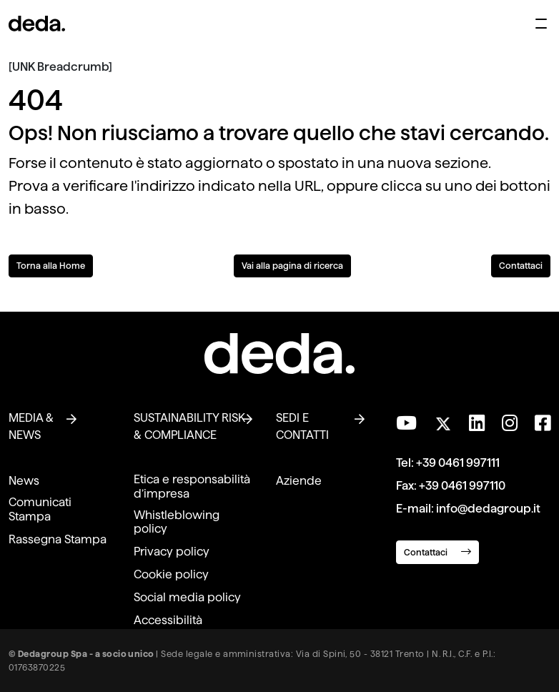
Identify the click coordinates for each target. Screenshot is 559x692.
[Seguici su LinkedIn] (477, 423)
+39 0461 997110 (462, 486)
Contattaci (521, 265)
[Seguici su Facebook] (542, 423)
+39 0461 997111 (458, 463)
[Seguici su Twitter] (443, 420)
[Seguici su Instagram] (510, 423)
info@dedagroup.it (488, 509)
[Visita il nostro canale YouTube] (406, 423)
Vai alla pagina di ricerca (292, 265)
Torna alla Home (50, 265)
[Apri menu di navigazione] (541, 23)
